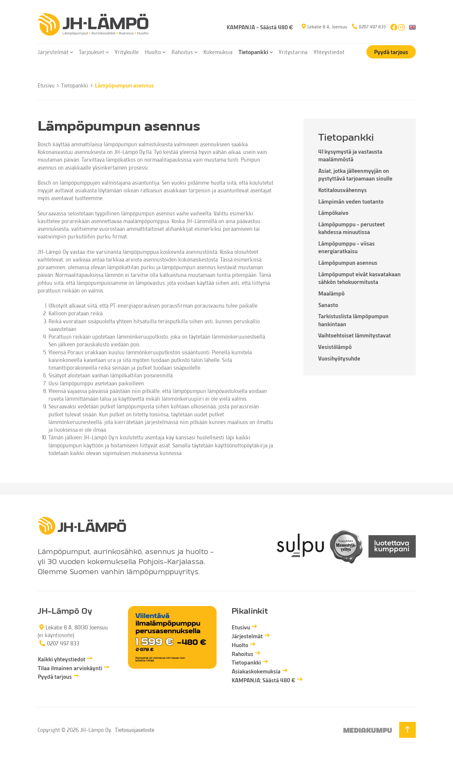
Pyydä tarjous (391, 52)
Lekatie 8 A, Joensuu (327, 26)
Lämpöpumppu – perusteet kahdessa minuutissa (351, 228)
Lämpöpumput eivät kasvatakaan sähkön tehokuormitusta (359, 277)
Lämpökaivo (333, 212)
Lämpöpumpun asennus (347, 262)
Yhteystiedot (329, 52)
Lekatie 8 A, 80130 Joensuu (77, 627)
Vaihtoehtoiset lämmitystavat (354, 335)
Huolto (153, 52)
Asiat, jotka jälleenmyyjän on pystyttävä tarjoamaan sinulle (355, 174)
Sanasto (328, 304)
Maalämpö (331, 293)
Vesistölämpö (335, 346)
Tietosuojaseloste (134, 729)
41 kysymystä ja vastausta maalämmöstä (350, 155)
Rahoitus (182, 52)
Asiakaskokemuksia (256, 671)
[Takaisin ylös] (407, 730)
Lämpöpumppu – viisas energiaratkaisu (346, 247)
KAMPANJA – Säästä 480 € (260, 27)
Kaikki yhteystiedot (61, 659)
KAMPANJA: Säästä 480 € (263, 680)
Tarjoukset (91, 52)
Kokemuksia (218, 52)
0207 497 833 (372, 26)
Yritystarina (293, 52)
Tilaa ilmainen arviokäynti (70, 668)
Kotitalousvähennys (342, 190)
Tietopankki (253, 52)
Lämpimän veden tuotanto (351, 201)
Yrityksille (127, 52)
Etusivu (46, 85)
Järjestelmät (53, 52)
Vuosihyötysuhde (339, 358)
